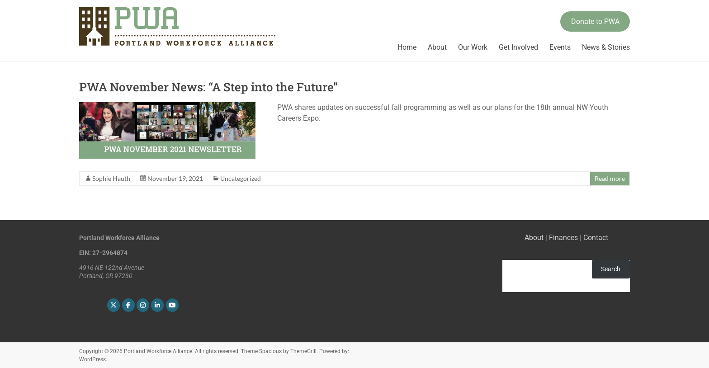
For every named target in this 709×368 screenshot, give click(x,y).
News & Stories (606, 47)
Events (560, 47)
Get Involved (518, 47)
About (437, 47)
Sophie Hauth (111, 178)
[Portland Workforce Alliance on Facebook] (128, 305)
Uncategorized (240, 178)
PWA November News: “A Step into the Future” (208, 86)
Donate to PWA (595, 21)
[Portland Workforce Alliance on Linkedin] (157, 305)
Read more (610, 178)
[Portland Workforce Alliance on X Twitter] (113, 305)
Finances (563, 237)
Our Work (472, 47)
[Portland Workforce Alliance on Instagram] (143, 305)
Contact (595, 237)
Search (610, 269)
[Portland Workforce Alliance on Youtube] (172, 305)
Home (406, 47)
